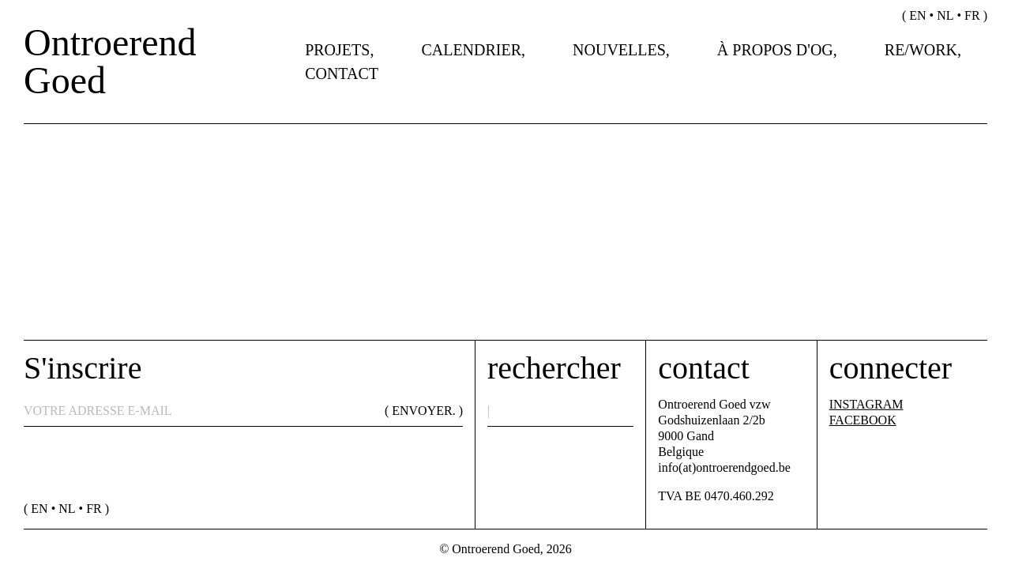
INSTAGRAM (866, 404)
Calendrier (471, 50)
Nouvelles (619, 50)
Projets (337, 50)
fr (972, 15)
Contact (341, 73)
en (917, 15)
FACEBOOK (862, 420)
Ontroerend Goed (110, 61)
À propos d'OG (775, 50)
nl (945, 15)
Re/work (921, 50)
